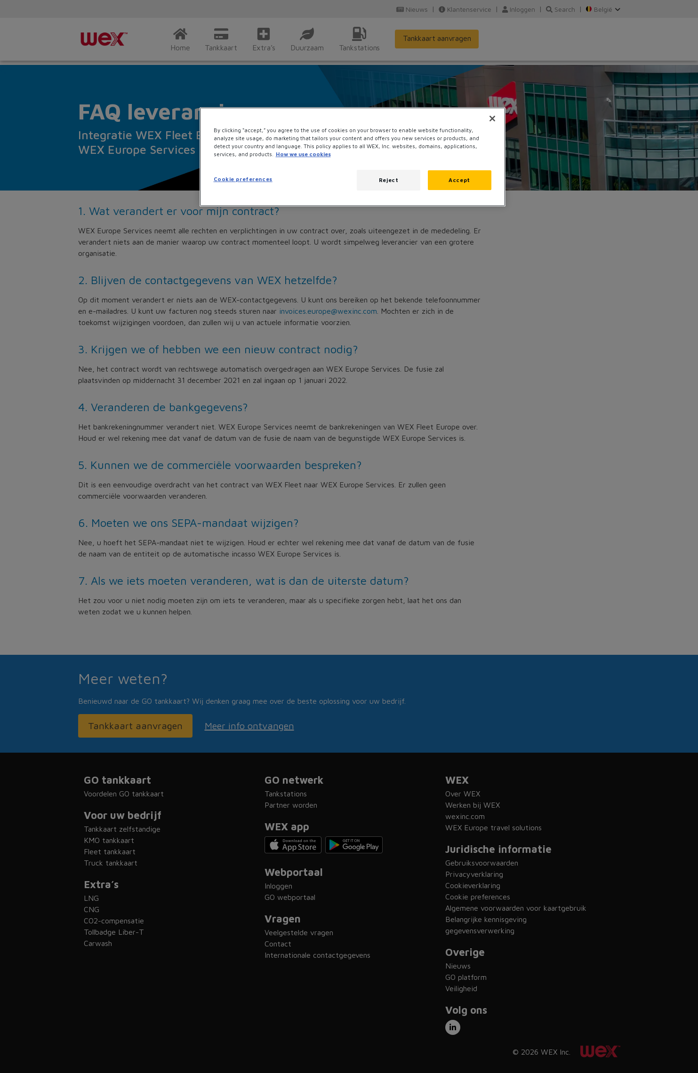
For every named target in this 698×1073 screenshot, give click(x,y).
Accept (459, 180)
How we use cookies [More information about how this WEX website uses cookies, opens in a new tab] (303, 154)
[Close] (492, 118)
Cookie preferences (243, 179)
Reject (388, 180)
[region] (352, 157)
